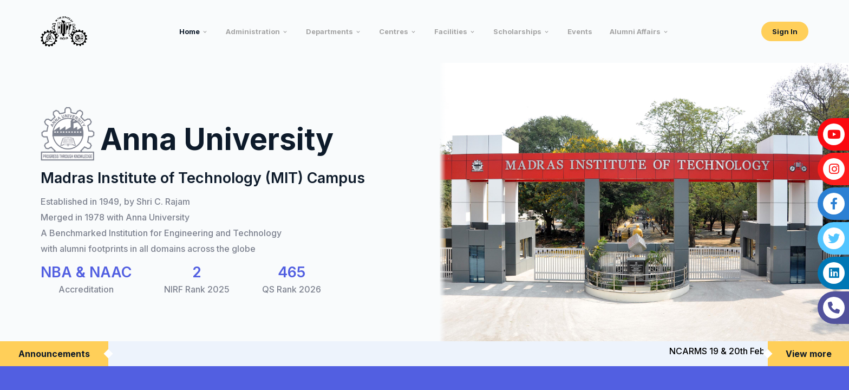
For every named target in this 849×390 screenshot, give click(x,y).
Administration (253, 31)
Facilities (450, 31)
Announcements (54, 353)
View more (809, 353)
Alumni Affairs (635, 31)
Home (189, 31)
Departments (329, 31)
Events (579, 31)
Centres (393, 31)
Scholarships (517, 31)
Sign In (785, 31)
